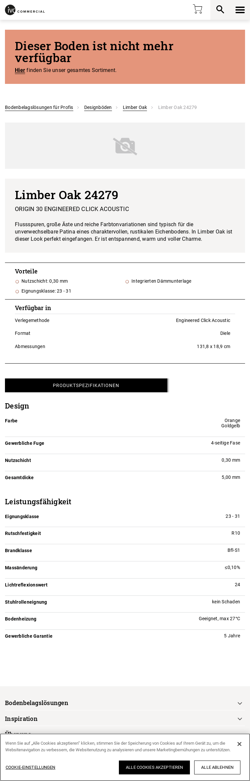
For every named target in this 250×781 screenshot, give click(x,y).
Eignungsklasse (22, 516)
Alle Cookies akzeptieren (154, 767)
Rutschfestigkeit (23, 533)
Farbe (11, 420)
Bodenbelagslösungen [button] (36, 703)
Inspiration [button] (21, 719)
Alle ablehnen (217, 767)
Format (23, 333)
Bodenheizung (20, 618)
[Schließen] (239, 744)
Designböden (98, 107)
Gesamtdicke (19, 477)
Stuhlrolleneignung (26, 602)
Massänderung (21, 567)
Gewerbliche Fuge (24, 443)
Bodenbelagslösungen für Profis (39, 107)
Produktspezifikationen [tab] (86, 385)
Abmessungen (30, 346)
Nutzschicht (18, 460)
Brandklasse (18, 550)
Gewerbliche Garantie (29, 636)
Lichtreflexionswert (26, 584)
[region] (125, 757)
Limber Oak (135, 107)
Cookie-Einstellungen (30, 767)
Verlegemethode (32, 320)
